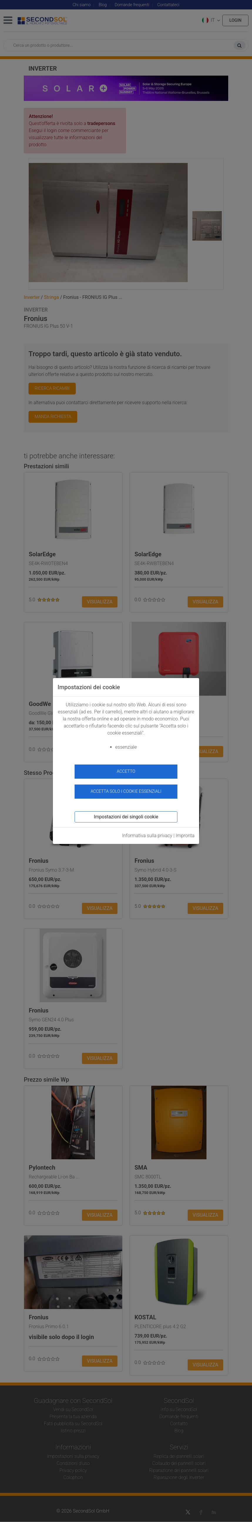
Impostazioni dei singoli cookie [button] (126, 817)
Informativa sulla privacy (147, 835)
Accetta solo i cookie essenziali (125, 791)
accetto (126, 771)
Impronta (185, 835)
